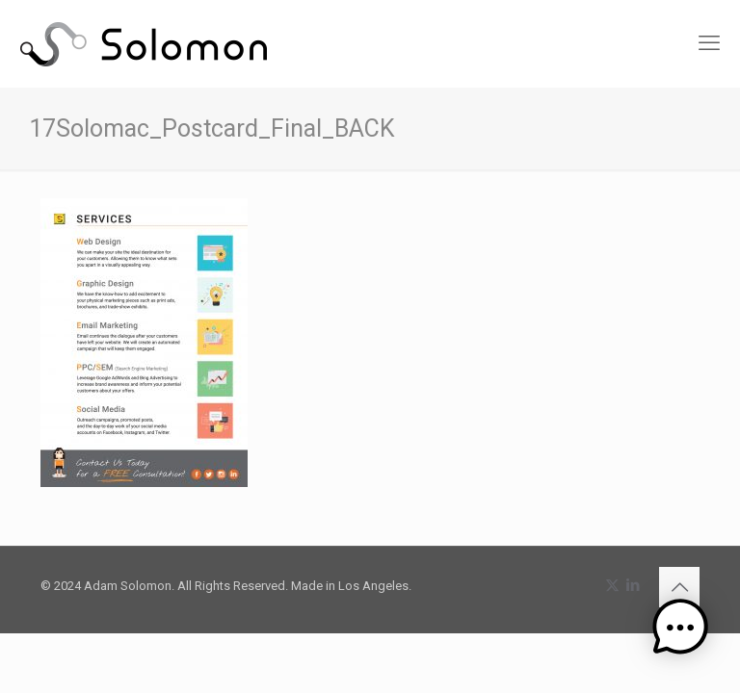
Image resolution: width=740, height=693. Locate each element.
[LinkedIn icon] (632, 585)
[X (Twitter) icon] (612, 585)
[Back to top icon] (679, 587)
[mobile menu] (709, 43)
